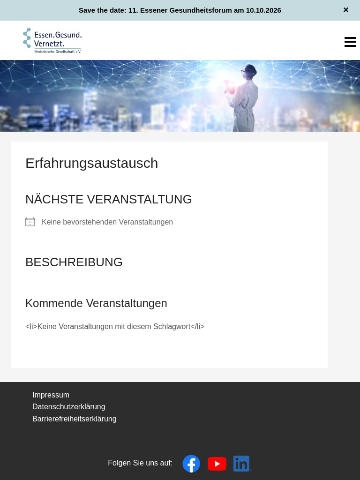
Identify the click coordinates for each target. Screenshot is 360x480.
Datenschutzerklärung (68, 407)
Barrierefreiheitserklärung (74, 419)
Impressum (50, 395)
